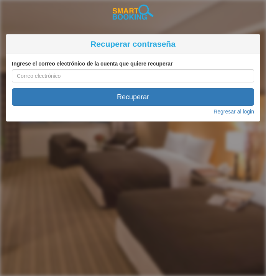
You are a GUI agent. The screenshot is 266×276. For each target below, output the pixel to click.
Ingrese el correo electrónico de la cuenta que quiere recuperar (92, 64)
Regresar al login (233, 111)
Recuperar (133, 97)
